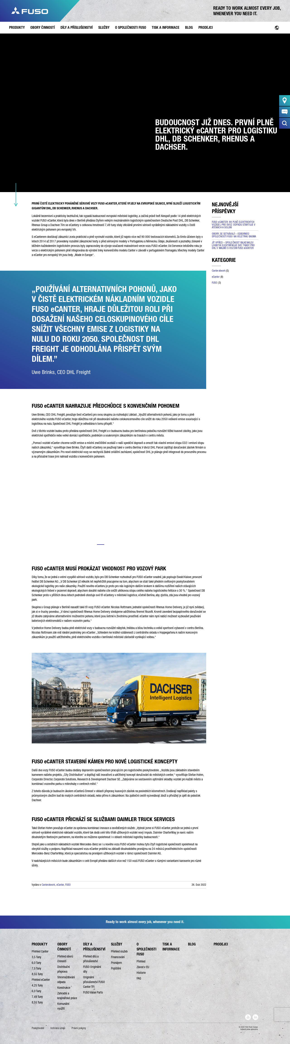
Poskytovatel (38, 1028)
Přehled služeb (119, 951)
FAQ (139, 978)
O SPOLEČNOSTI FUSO (146, 949)
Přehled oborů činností (65, 959)
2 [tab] (110, 544)
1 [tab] (100, 544)
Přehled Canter (40, 951)
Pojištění (116, 968)
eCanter (60, 884)
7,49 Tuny (37, 996)
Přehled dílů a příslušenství (91, 959)
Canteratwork (48, 884)
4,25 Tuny (37, 985)
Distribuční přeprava (63, 969)
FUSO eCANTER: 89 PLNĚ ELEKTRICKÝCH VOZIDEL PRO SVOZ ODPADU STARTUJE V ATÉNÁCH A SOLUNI (233, 224)
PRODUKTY (39, 944)
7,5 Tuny (36, 968)
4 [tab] (128, 544)
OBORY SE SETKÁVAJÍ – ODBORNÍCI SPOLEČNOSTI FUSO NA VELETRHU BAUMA (234, 235)
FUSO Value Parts (93, 992)
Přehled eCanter (41, 979)
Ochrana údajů (57, 1028)
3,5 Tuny (36, 957)
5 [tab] (137, 544)
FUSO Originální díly (92, 969)
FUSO (68, 884)
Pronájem (116, 962)
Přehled (141, 961)
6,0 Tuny (36, 962)
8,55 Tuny (37, 974)
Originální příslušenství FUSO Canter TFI (94, 982)
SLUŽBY (116, 944)
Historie (141, 972)
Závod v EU (143, 967)
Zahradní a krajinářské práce (67, 995)
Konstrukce (63, 987)
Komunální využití (63, 1006)
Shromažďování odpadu (66, 979)
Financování (118, 957)
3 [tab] (119, 544)
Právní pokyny (79, 1028)
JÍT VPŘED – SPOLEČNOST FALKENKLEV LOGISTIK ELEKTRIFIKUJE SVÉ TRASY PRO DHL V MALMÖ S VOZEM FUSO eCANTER (233, 245)
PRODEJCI (221, 944)
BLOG (192, 944)
